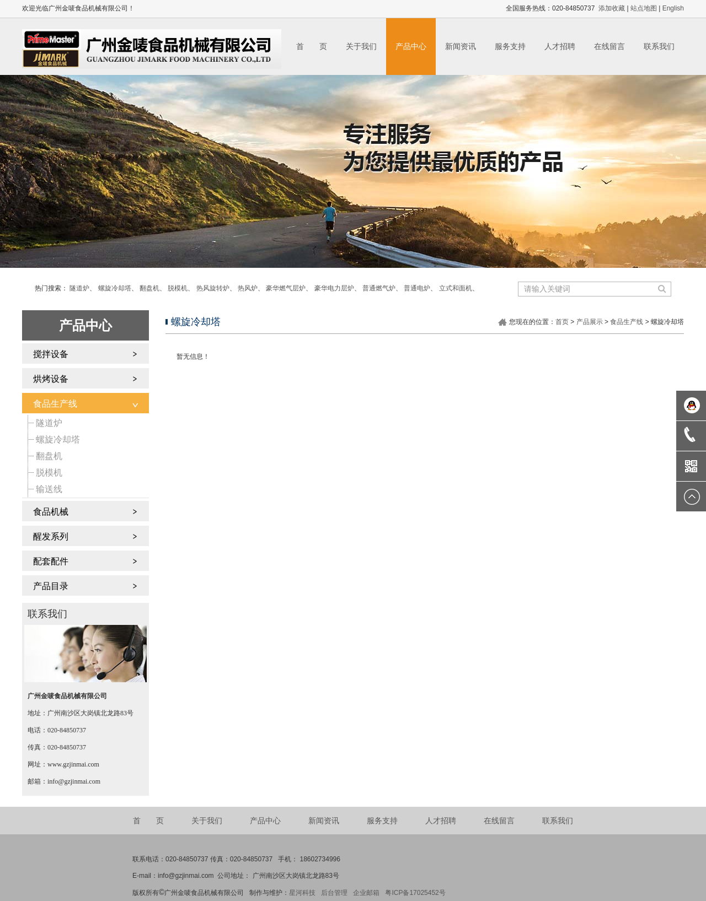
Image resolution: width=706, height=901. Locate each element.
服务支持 (510, 46)
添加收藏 (611, 8)
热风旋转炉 (212, 288)
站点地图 (643, 8)
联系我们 (659, 46)
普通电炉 (417, 288)
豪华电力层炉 (334, 288)
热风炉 (248, 288)
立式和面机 (455, 288)
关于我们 (361, 46)
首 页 (311, 46)
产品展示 (589, 322)
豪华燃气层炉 (286, 288)
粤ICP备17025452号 (415, 893)
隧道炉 (79, 288)
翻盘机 (149, 288)
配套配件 (50, 561)
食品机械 (50, 511)
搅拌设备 (50, 354)
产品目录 (50, 586)
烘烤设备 (50, 379)
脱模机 (178, 288)
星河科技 (302, 893)
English (673, 8)
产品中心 (410, 46)
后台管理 (334, 893)
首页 (562, 322)
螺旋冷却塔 (114, 288)
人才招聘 (559, 46)
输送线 (49, 489)
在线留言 (609, 46)
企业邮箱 (366, 893)
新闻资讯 (460, 46)
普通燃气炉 (378, 288)
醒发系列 (50, 536)
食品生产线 (55, 403)
